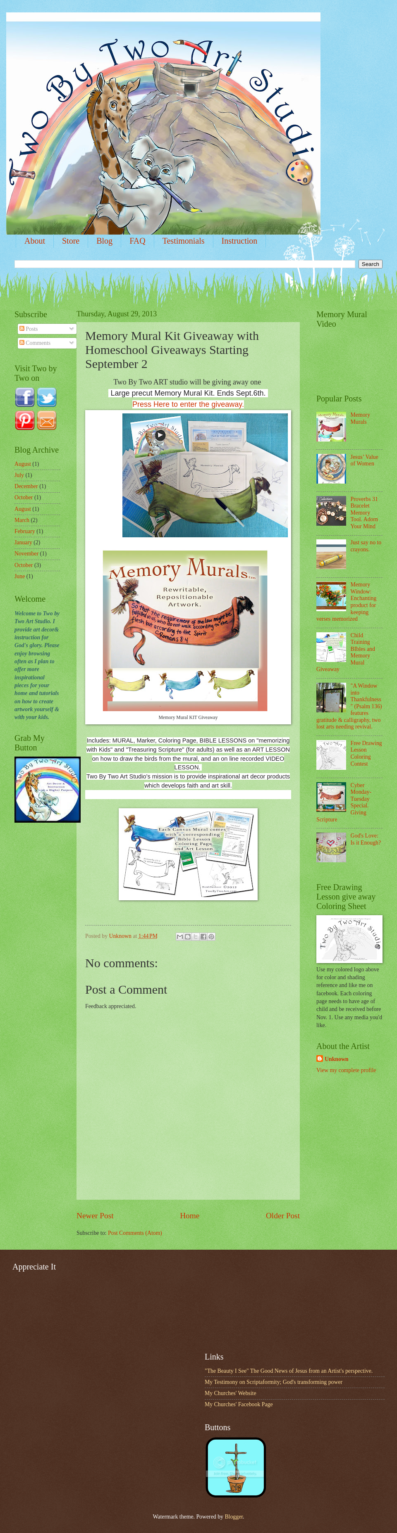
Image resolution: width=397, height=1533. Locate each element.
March (21, 520)
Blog (104, 240)
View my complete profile (346, 1070)
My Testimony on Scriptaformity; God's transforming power (273, 1382)
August (22, 464)
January (23, 542)
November (26, 554)
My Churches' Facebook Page (239, 1404)
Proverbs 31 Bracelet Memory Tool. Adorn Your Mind (364, 512)
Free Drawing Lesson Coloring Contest (366, 753)
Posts (28, 329)
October (23, 497)
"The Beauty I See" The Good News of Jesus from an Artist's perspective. (289, 1371)
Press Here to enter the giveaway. (188, 404)
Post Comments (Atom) (135, 1233)
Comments (34, 343)
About (34, 240)
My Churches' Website (230, 1393)
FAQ (137, 240)
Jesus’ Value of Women (364, 460)
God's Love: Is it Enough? (366, 839)
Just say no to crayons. (366, 546)
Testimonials (184, 240)
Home (189, 1215)
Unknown (337, 1059)
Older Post (283, 1215)
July (19, 475)
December (26, 486)
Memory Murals (361, 418)
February (24, 531)
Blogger (234, 1517)
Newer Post (95, 1215)
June (19, 576)
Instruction (240, 240)
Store (70, 240)
